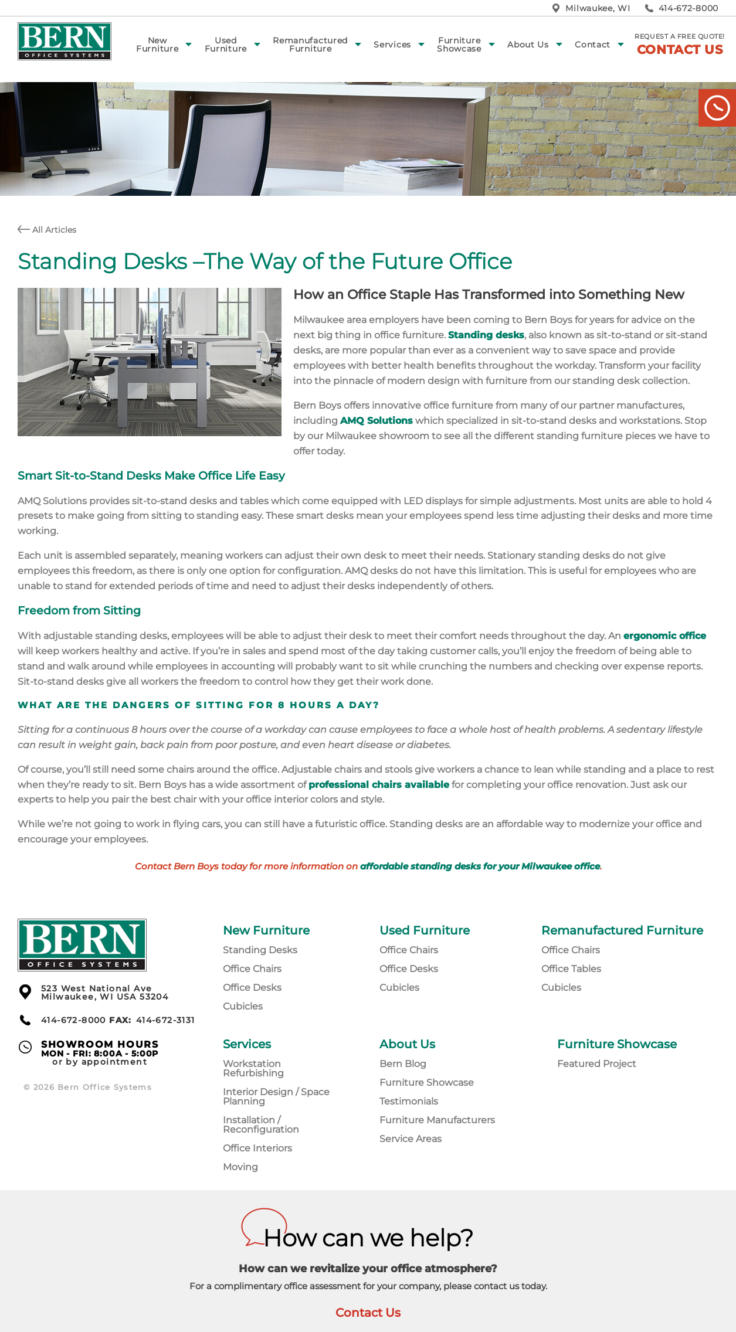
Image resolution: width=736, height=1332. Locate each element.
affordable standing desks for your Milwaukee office (480, 867)
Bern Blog (402, 1063)
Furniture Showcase (459, 44)
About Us (528, 44)
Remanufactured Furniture (310, 44)
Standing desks (486, 335)
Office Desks (252, 987)
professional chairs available (378, 784)
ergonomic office (664, 635)
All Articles (47, 230)
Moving (240, 1167)
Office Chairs (252, 968)
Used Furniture (226, 44)
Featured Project (596, 1063)
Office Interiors (257, 1148)
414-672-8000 (688, 8)
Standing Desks (260, 950)
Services (392, 44)
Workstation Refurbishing (253, 1068)
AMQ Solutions (376, 420)
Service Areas (410, 1138)
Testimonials (408, 1101)
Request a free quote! (680, 44)
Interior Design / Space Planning (276, 1096)
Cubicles (243, 1006)
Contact (592, 44)
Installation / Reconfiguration (261, 1124)
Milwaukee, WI (597, 8)
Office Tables (571, 968)
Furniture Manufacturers (437, 1120)
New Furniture (157, 44)
